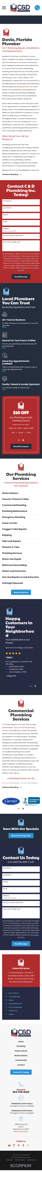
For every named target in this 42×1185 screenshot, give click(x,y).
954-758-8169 (21, 1092)
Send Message (21, 276)
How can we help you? (11, 242)
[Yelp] (18, 1145)
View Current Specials (21, 835)
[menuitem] (9, 1160)
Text (13, 432)
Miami (11, 1014)
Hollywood (13, 1010)
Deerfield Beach (15, 1003)
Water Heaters (21, 1055)
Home (21, 1041)
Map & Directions (21, 1131)
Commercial (21, 1060)
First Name (7, 201)
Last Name (7, 208)
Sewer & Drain (21, 1051)
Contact (21, 1065)
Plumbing (21, 1046)
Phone (5, 215)
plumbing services (21, 86)
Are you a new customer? (13, 235)
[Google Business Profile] (9, 1145)
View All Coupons (21, 446)
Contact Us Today (21, 1072)
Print (29, 432)
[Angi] (32, 1145)
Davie (11, 1000)
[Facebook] (14, 1145)
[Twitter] (28, 1145)
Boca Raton (14, 993)
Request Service (21, 592)
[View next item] (24, 440)
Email (5, 222)
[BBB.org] (23, 1145)
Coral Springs (14, 996)
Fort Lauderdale (15, 1007)
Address (6, 229)
